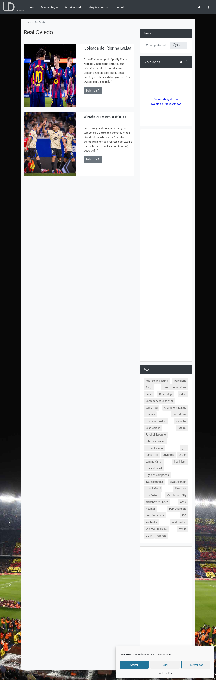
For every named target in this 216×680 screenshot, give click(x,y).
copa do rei (179, 414)
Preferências (196, 665)
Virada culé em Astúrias (105, 117)
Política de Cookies (163, 673)
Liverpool (180, 488)
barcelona (180, 380)
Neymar (150, 508)
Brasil (149, 394)
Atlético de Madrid (157, 380)
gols (183, 448)
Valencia (161, 535)
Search (178, 45)
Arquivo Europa (99, 7)
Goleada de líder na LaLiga (107, 48)
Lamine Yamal (154, 461)
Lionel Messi (153, 488)
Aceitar (134, 665)
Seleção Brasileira (156, 529)
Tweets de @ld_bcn (166, 99)
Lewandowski (154, 468)
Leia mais (92, 90)
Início (32, 7)
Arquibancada (73, 7)
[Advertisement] (166, 189)
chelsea (150, 414)
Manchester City (176, 495)
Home (28, 22)
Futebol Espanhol (156, 434)
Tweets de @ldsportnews (166, 104)
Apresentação (49, 7)
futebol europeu (155, 441)
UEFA (149, 535)
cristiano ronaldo (156, 421)
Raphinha (151, 522)
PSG (183, 515)
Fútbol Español (154, 448)
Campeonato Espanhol (159, 401)
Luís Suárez (152, 495)
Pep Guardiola (177, 508)
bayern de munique (174, 387)
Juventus (168, 455)
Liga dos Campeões (157, 475)
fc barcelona (153, 428)
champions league (175, 407)
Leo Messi (180, 461)
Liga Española (178, 481)
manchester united (157, 502)
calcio (182, 394)
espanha (181, 421)
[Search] (157, 45)
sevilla (182, 529)
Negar (165, 665)
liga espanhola (154, 481)
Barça (149, 387)
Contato (120, 7)
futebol (182, 428)
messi (182, 502)
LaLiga (182, 455)
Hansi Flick (152, 455)
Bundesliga (165, 394)
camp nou (152, 407)
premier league (155, 515)
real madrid (179, 522)
